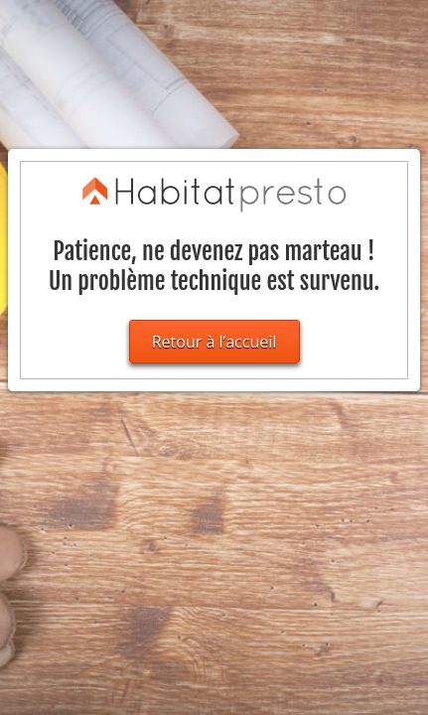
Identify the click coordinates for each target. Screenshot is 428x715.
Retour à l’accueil (214, 342)
